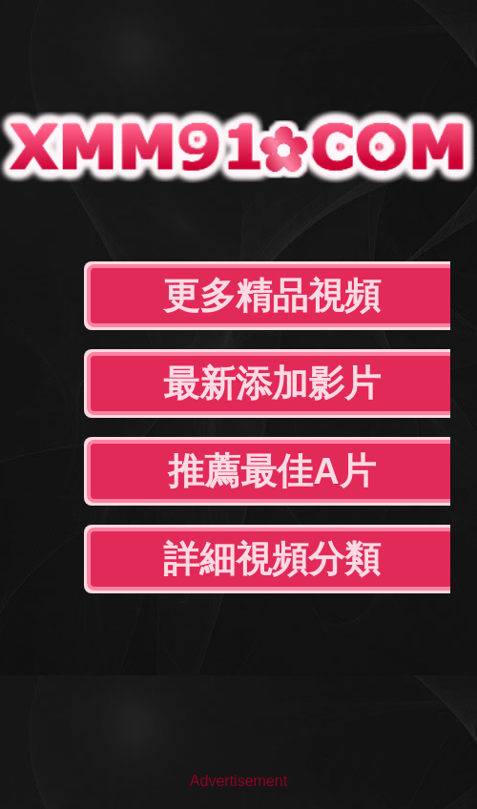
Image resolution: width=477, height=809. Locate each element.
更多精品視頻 (272, 296)
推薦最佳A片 (271, 471)
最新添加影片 (272, 383)
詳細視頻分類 (272, 559)
